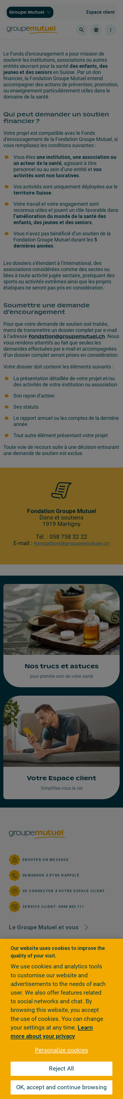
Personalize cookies (61, 1050)
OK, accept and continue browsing (61, 1087)
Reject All (61, 1068)
